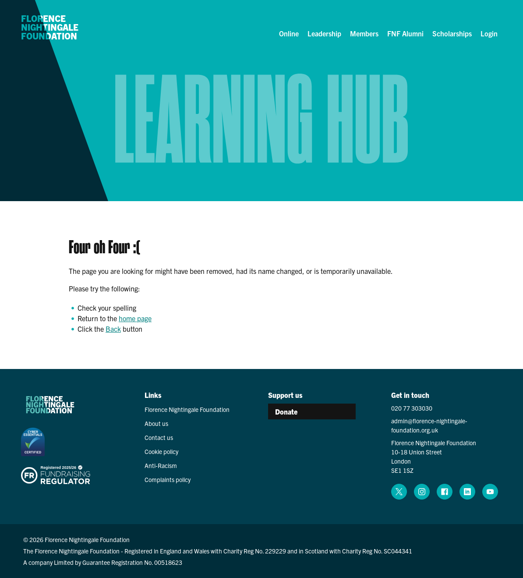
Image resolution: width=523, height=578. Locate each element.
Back (113, 328)
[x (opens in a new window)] (399, 492)
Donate (286, 411)
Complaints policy (168, 479)
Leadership (324, 33)
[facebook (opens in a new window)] (444, 492)
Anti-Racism (161, 465)
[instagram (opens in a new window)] (422, 492)
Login (489, 33)
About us (156, 423)
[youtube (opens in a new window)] (490, 492)
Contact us (159, 437)
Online (289, 33)
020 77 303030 (411, 408)
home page (135, 318)
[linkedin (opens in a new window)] (467, 492)
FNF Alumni (405, 33)
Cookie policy (161, 451)
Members (364, 33)
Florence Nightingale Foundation (49, 27)
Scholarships (452, 33)
